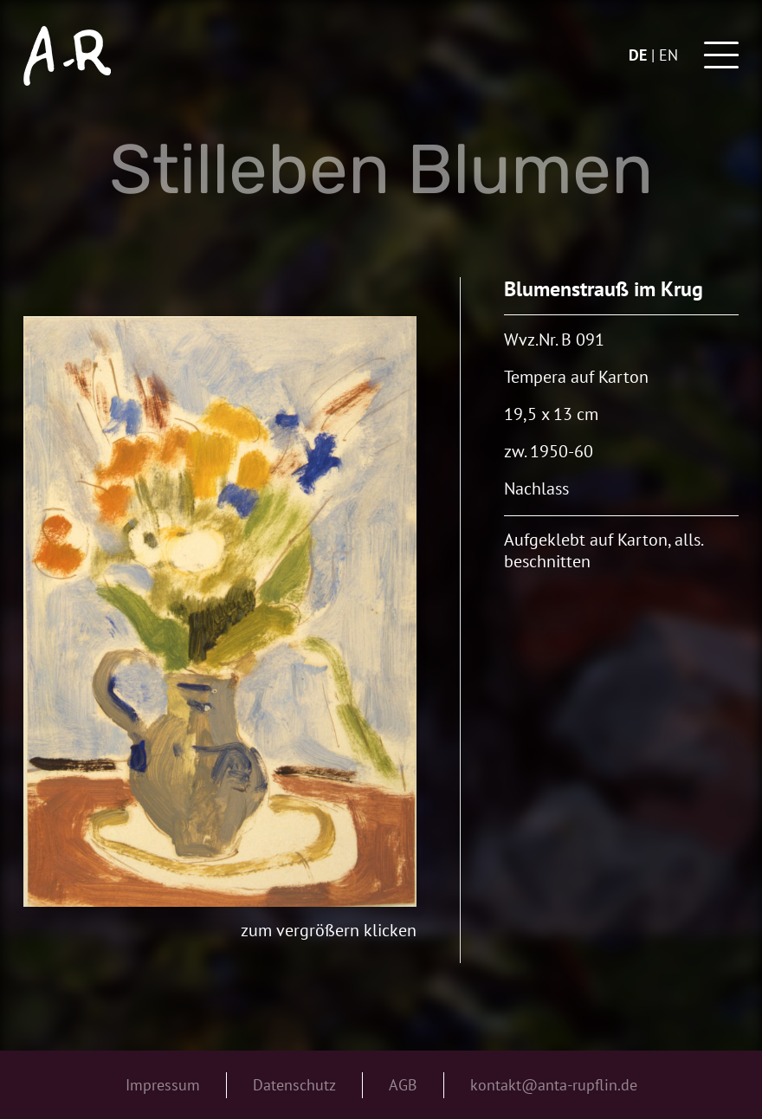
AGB (403, 1085)
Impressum (163, 1085)
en (668, 55)
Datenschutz (294, 1085)
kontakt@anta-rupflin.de (553, 1085)
